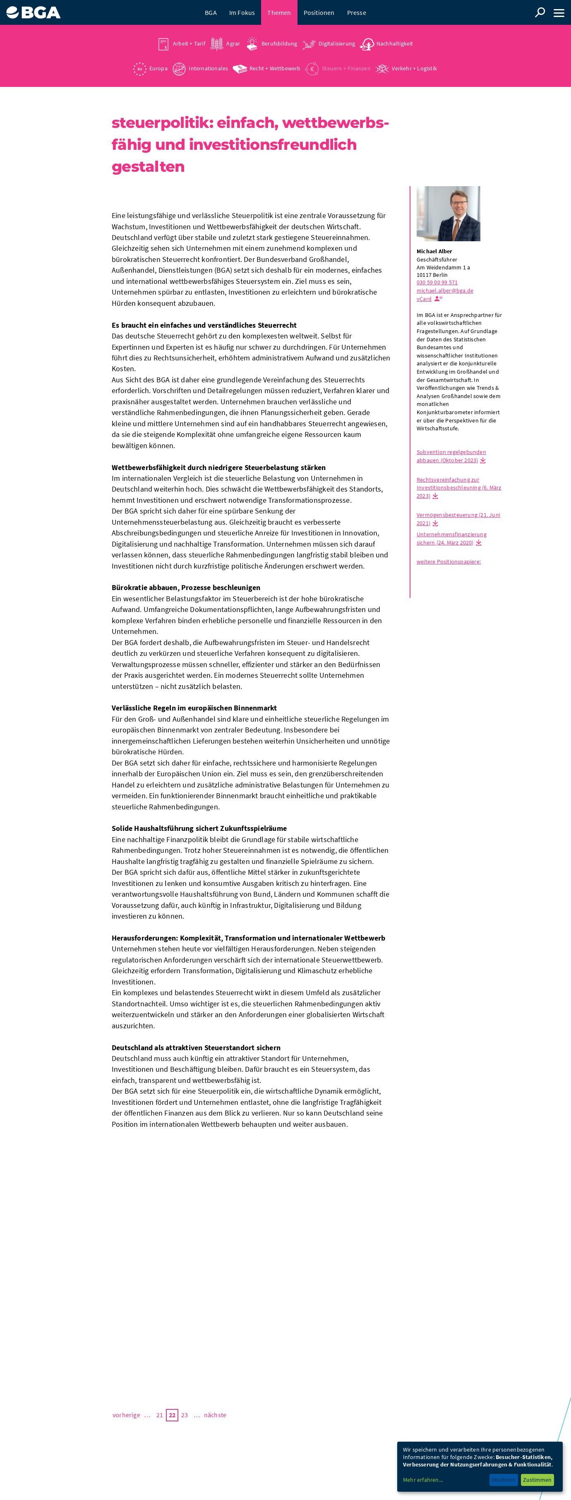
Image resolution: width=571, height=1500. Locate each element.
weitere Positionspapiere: (449, 561)
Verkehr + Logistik (414, 68)
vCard (424, 298)
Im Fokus (242, 12)
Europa (158, 68)
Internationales (208, 68)
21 (159, 1415)
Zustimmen (537, 1479)
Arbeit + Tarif (189, 43)
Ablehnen (504, 1479)
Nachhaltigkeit (395, 43)
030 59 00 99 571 (437, 282)
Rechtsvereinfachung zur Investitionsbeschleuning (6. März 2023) (459, 487)
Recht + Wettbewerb (275, 68)
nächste (215, 1415)
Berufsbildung (279, 43)
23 (184, 1415)
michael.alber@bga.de (445, 290)
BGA (211, 12)
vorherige (126, 1415)
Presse (356, 12)
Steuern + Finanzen (346, 68)
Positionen (319, 12)
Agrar (233, 43)
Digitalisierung (337, 43)
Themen (279, 12)
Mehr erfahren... (423, 1479)
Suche (540, 12)
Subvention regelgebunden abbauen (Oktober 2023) (451, 456)
